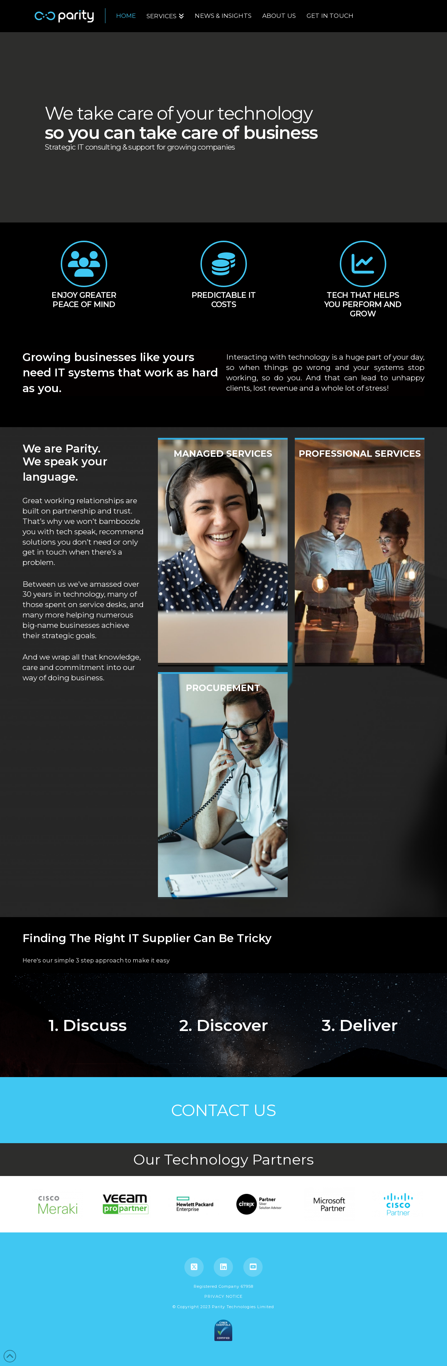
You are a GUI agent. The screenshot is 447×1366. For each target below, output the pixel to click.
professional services (359, 553)
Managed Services (223, 553)
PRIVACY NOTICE (223, 1296)
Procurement (223, 787)
